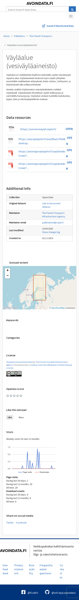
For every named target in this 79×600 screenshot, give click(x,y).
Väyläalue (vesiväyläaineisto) (22, 45)
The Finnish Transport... (41, 36)
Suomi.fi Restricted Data (60, 25)
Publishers (19, 36)
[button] (7, 270)
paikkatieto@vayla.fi (52, 222)
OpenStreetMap (58, 308)
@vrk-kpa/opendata (60, 592)
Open (69, 129)
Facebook (21, 522)
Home (6, 36)
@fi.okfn (29, 592)
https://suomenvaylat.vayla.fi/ (38, 129)
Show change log (51, 232)
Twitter (10, 522)
